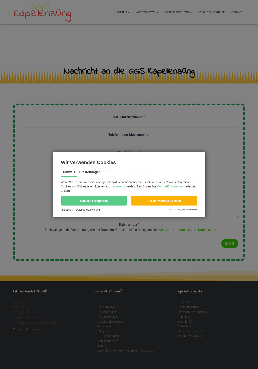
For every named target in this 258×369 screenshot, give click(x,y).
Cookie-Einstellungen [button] (170, 186)
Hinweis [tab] (69, 172)
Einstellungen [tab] (90, 172)
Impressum (67, 209)
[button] (94, 201)
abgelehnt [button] (118, 186)
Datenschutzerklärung (88, 209)
